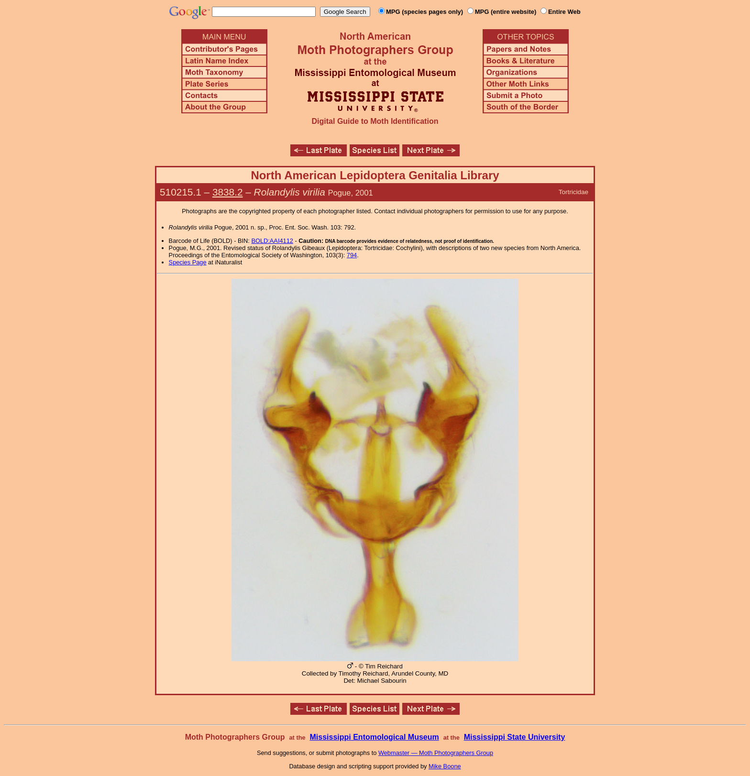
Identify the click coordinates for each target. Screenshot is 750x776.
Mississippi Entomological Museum (374, 737)
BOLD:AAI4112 (272, 240)
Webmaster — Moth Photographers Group (435, 752)
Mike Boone (445, 766)
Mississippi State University (514, 737)
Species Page (188, 262)
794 (352, 255)
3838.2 (227, 191)
